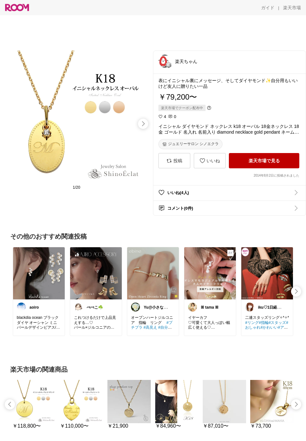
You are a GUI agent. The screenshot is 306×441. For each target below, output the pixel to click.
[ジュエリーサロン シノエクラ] (190, 144)
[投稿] (174, 160)
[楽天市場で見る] (264, 160)
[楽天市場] (292, 7)
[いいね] (210, 160)
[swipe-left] (10, 404)
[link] (39, 273)
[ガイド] (267, 7)
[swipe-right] (143, 124)
